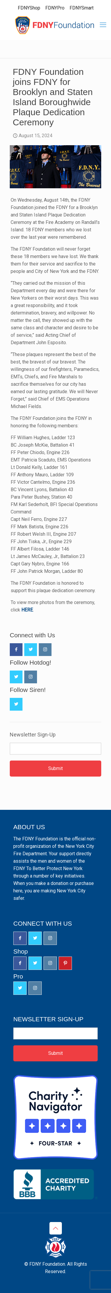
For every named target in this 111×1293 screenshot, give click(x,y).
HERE (27, 610)
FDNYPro (55, 8)
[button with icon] (16, 649)
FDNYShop (29, 8)
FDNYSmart (82, 8)
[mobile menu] (103, 25)
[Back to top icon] (55, 1228)
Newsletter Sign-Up (33, 734)
